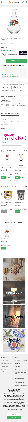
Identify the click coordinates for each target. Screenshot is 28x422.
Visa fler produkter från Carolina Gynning (11, 145)
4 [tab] (14, 181)
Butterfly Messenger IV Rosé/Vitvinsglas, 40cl (6, 168)
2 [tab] (14, 36)
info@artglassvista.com (20, 378)
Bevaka (4, 211)
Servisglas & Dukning (9, 103)
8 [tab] (18, 216)
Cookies (2, 371)
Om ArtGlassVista (5, 360)
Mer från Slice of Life (9, 186)
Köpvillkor (3, 362)
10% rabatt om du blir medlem (11, 76)
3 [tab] (11, 216)
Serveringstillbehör (20, 103)
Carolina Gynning (9, 43)
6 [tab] (15, 216)
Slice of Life (5, 46)
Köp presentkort (4, 369)
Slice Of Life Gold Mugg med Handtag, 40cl (6, 203)
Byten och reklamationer (6, 363)
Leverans (3, 368)
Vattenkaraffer (8, 109)
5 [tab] (15, 181)
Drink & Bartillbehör (20, 105)
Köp (3, 177)
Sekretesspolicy (4, 365)
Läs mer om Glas (4, 366)
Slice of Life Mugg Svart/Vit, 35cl (19, 203)
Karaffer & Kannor (5, 104)
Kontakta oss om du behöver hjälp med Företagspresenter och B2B (21, 384)
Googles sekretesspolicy (18, 411)
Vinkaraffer (7, 106)
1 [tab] (10, 181)
